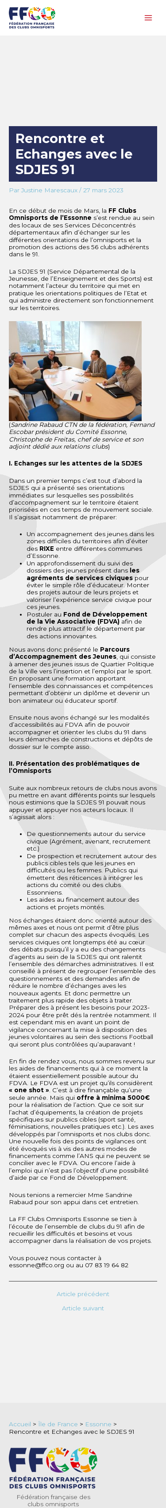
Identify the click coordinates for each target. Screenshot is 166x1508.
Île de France (58, 1424)
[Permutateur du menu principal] (148, 18)
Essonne (98, 1424)
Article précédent (83, 1294)
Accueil (20, 1424)
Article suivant (83, 1308)
